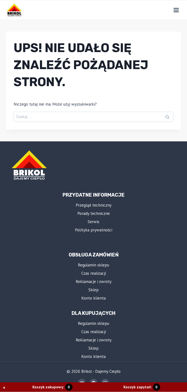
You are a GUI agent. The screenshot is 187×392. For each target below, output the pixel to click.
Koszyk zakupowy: (52, 386)
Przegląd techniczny (94, 205)
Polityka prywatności (93, 230)
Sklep (93, 289)
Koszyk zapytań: (141, 386)
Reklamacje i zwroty (94, 281)
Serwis (93, 221)
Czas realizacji (93, 273)
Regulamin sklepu (93, 265)
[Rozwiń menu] (176, 10)
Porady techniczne (93, 213)
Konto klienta (93, 298)
